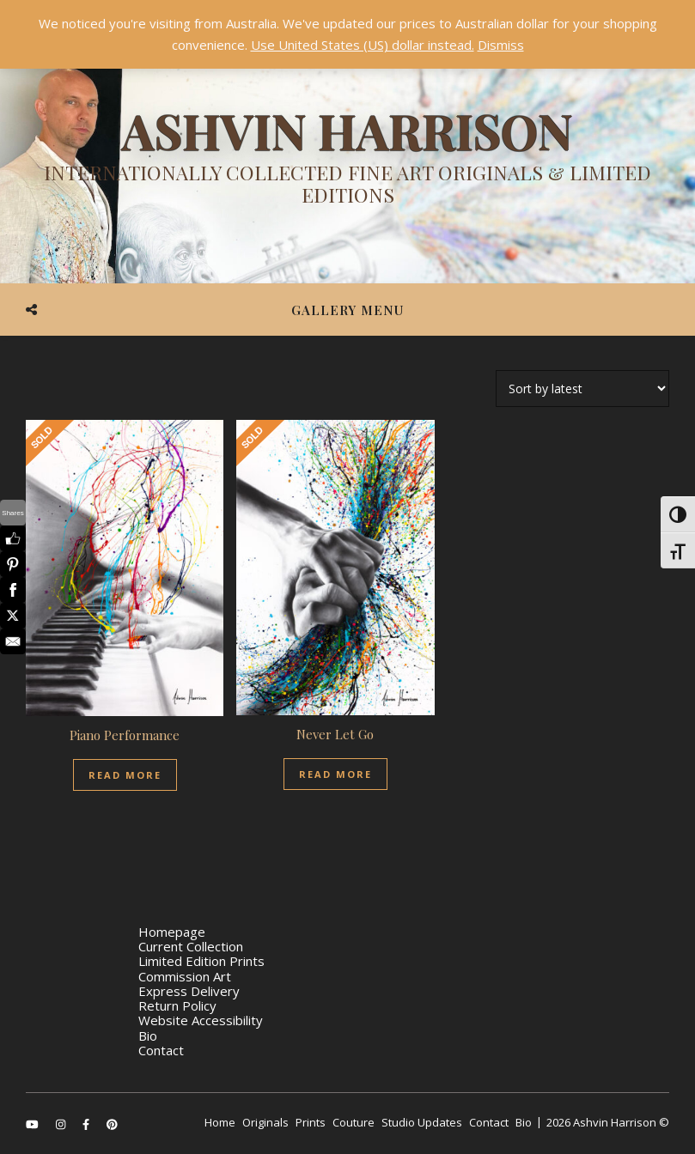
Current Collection (190, 946)
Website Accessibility (200, 1020)
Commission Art (184, 976)
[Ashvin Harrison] (347, 158)
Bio (147, 1035)
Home (219, 1122)
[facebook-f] (87, 1124)
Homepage (171, 931)
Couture (353, 1122)
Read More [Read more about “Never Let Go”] (335, 774)
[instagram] (62, 1124)
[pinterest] (112, 1124)
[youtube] (33, 1124)
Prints (311, 1122)
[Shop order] (582, 388)
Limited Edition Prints (201, 960)
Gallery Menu (347, 310)
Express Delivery (189, 990)
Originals (265, 1122)
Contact (161, 1050)
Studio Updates (421, 1122)
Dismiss (501, 44)
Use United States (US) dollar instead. (362, 44)
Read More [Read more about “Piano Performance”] (125, 774)
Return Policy (177, 1005)
